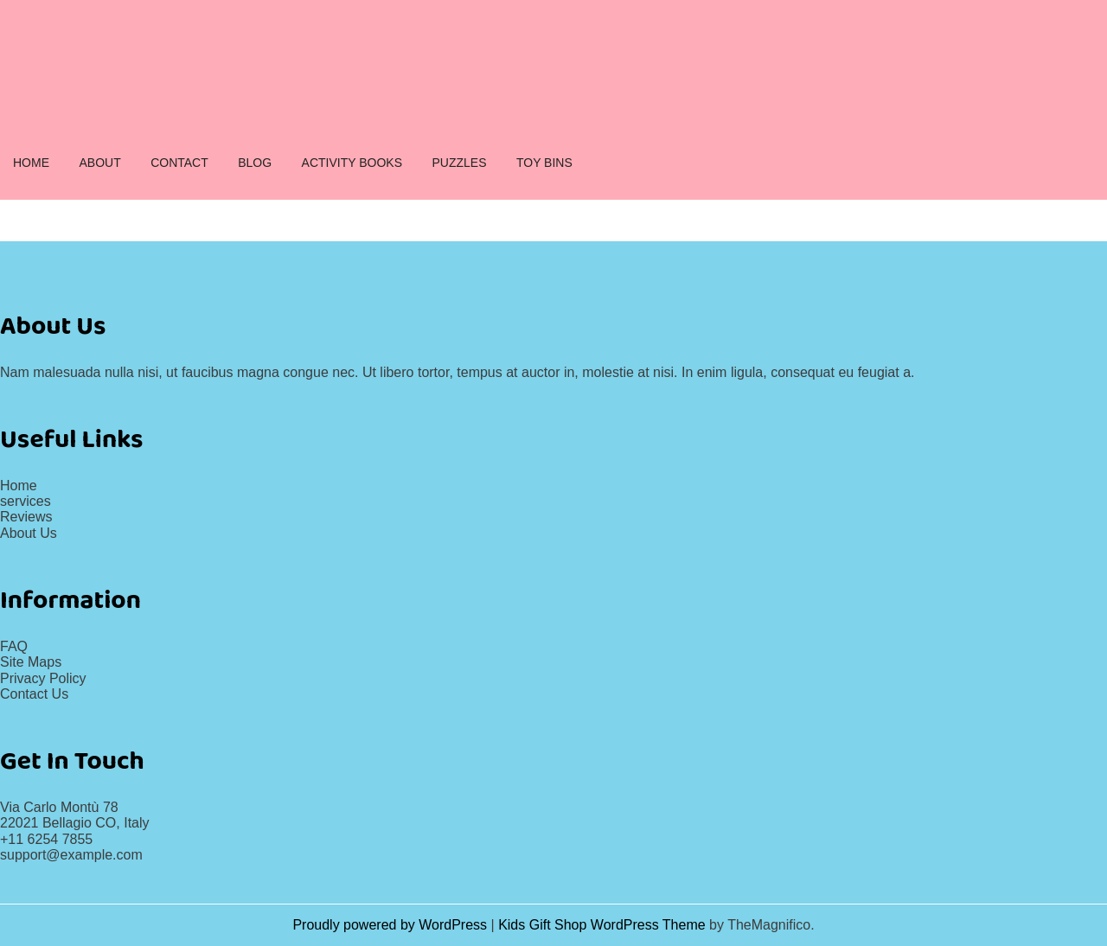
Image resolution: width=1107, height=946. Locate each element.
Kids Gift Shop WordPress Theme (603, 924)
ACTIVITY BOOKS (352, 162)
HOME (31, 162)
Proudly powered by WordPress (391, 924)
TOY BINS (544, 162)
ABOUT (99, 162)
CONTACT (179, 162)
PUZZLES (459, 162)
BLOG (255, 162)
